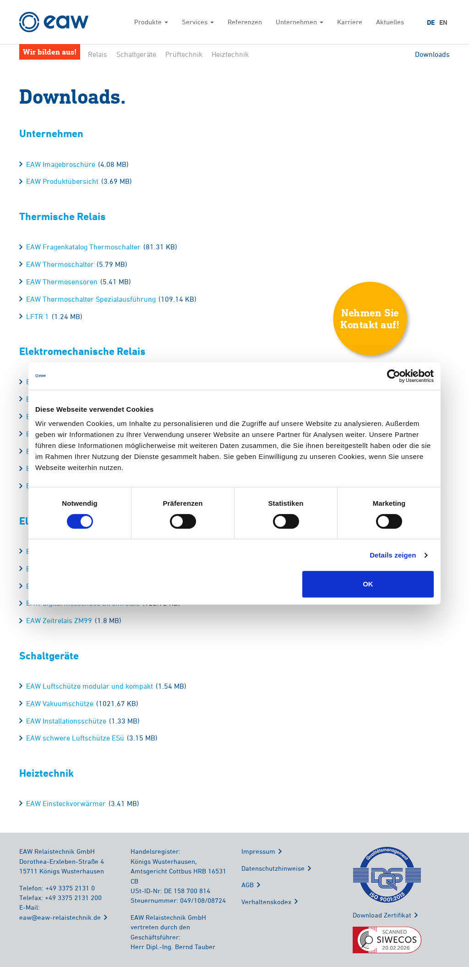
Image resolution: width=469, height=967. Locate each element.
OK (368, 584)
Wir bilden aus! (49, 51)
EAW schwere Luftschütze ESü (75, 738)
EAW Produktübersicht (62, 181)
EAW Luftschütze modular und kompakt (89, 686)
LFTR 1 (37, 316)
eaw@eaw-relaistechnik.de (60, 917)
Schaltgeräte (136, 54)
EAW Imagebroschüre (60, 164)
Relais (97, 54)
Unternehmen (299, 22)
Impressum (258, 851)
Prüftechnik (183, 54)
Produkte (151, 22)
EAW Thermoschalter (60, 264)
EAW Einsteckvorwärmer (66, 803)
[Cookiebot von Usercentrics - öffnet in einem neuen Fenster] (394, 376)
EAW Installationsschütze (66, 721)
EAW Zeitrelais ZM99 (59, 620)
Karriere (349, 22)
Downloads (432, 54)
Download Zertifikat (382, 915)
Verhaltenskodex (266, 902)
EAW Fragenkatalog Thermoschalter (83, 247)
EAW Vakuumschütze (59, 703)
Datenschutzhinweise (273, 868)
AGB (247, 885)
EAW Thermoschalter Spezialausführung (91, 299)
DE (431, 22)
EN (443, 22)
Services (198, 22)
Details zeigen (393, 555)
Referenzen (245, 22)
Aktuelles (390, 22)
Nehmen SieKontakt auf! (370, 318)
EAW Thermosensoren (62, 281)
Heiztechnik (230, 54)
